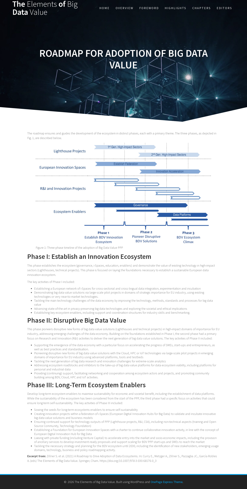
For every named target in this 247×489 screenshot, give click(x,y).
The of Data (45, 8)
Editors (224, 8)
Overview (124, 8)
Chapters (201, 8)
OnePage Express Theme (167, 482)
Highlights (175, 8)
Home (104, 8)
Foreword (149, 8)
